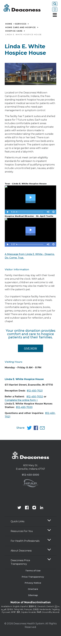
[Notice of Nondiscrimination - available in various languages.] (31, 603)
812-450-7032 (35, 396)
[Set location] (54, 9)
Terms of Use (33, 570)
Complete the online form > (21, 400)
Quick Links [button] (17, 521)
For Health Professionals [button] (25, 540)
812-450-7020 (24, 407)
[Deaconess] (27, 7)
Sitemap (33, 595)
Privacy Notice (33, 582)
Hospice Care (14, 31)
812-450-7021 (35, 390)
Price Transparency (33, 576)
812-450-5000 (30, 474)
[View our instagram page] (34, 508)
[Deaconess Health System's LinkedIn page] (41, 508)
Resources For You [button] (22, 531)
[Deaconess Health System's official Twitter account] (19, 508)
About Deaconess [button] (21, 550)
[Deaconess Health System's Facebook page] (26, 508)
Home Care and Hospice (20, 27)
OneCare (33, 589)
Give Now (30, 348)
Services (20, 24)
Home (8, 24)
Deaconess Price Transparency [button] (20, 562)
